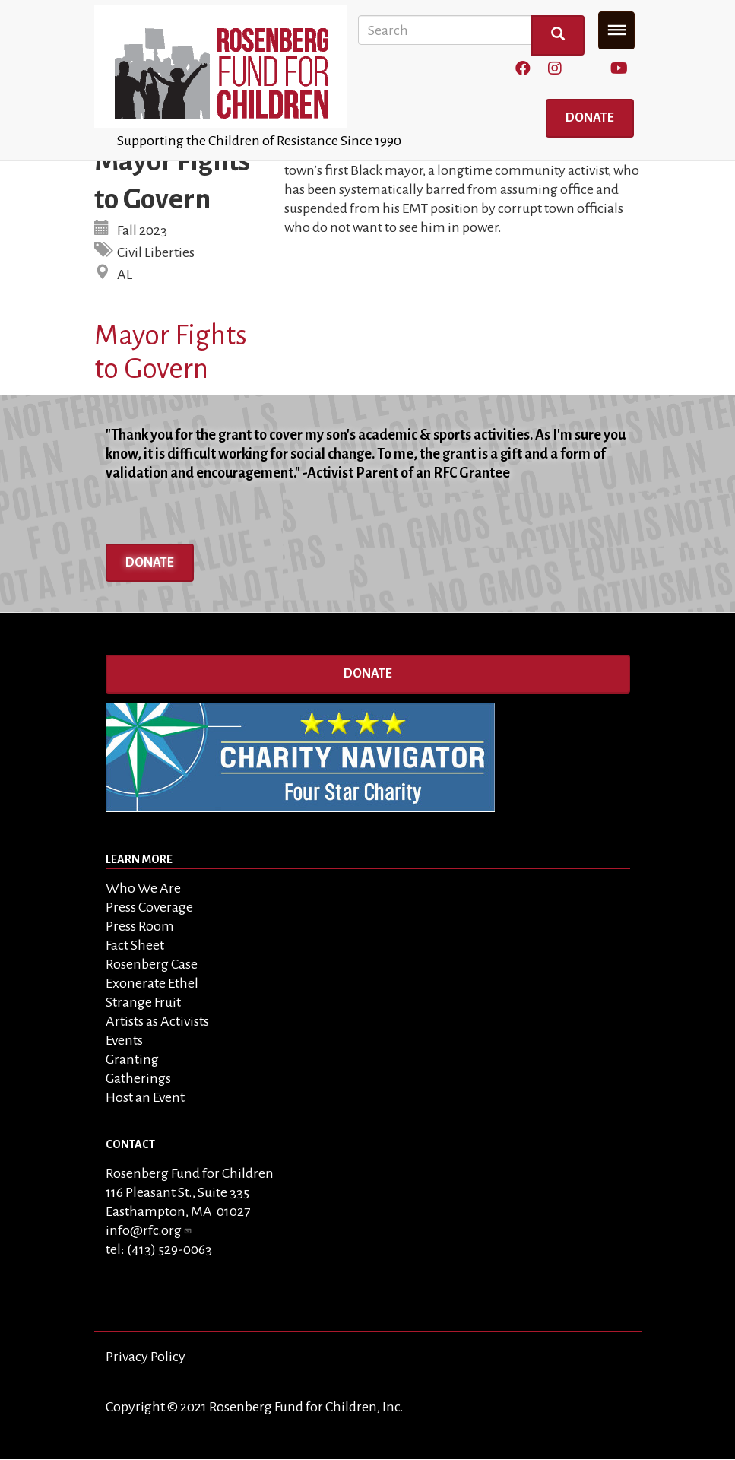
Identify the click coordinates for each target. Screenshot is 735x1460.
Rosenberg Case (152, 964)
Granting (132, 1059)
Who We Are (143, 888)
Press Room (140, 926)
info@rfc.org (149, 1230)
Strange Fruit (143, 1002)
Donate (590, 118)
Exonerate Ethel (152, 983)
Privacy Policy (145, 1356)
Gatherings (138, 1078)
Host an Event (145, 1097)
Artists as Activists (157, 1021)
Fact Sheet (135, 945)
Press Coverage (149, 907)
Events (124, 1040)
